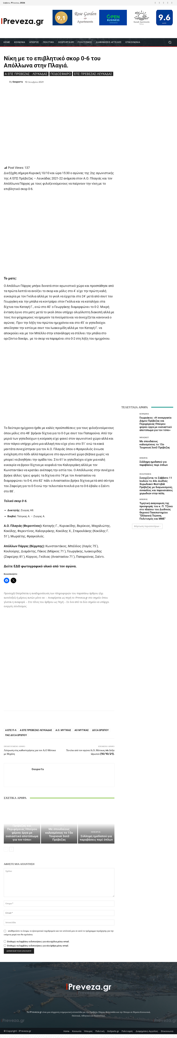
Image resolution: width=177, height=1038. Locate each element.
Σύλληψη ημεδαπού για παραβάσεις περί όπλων (96, 842)
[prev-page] (6, 853)
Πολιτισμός (145, 474)
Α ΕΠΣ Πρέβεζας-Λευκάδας (36, 730)
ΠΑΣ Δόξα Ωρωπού (16, 735)
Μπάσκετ (58, 833)
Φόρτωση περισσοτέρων (147, 526)
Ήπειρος (96, 837)
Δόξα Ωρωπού (100, 730)
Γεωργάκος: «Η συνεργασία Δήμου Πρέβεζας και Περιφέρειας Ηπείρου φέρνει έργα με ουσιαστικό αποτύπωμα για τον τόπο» (22, 837)
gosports (17, 82)
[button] (170, 42)
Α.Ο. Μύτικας (63, 730)
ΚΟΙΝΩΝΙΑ (21, 827)
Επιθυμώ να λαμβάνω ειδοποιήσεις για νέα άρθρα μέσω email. (38, 949)
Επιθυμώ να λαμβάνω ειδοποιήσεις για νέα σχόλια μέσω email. (38, 945)
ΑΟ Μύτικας (81, 730)
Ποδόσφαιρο (60, 74)
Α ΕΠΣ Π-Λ (10, 730)
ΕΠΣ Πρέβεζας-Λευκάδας (93, 74)
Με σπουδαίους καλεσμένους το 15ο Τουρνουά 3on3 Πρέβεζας (59, 840)
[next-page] (11, 853)
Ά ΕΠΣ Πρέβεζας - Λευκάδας (26, 74)
